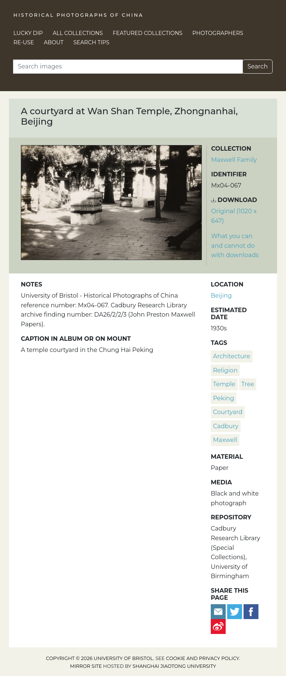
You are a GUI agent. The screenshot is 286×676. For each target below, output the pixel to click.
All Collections (78, 33)
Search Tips (91, 42)
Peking (223, 398)
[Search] (128, 67)
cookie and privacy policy (202, 658)
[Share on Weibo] (218, 626)
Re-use (23, 42)
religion (225, 370)
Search (257, 66)
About (54, 42)
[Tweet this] (235, 611)
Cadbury (225, 426)
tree (247, 384)
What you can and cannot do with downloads (235, 246)
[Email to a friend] (219, 611)
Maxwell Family (234, 159)
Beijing (221, 295)
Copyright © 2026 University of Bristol (99, 658)
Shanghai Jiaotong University (174, 666)
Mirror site (86, 666)
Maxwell (225, 439)
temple (224, 384)
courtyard (227, 412)
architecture (231, 356)
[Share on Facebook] (251, 611)
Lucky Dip (28, 33)
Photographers (218, 33)
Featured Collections (147, 33)
